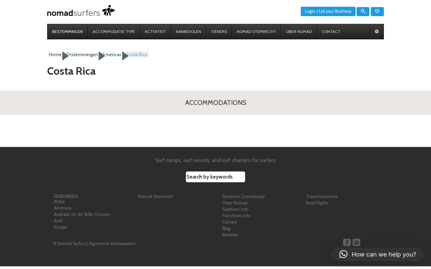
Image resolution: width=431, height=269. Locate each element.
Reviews (230, 237)
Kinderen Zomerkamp (243, 199)
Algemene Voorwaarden (112, 246)
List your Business (335, 11)
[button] (377, 254)
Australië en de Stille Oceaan (82, 217)
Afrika (59, 204)
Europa (60, 229)
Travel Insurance (322, 199)
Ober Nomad (234, 205)
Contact (229, 224)
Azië (58, 223)
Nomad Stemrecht (155, 199)
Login (310, 11)
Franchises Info (236, 218)
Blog (226, 231)
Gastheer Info (235, 212)
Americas (62, 210)
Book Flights (317, 205)
